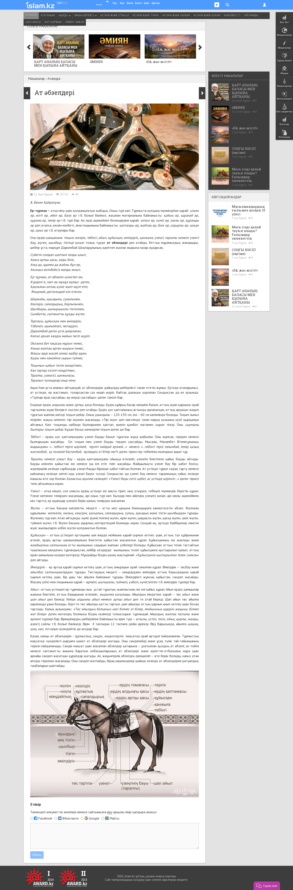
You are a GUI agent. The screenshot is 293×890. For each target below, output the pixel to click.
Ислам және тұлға (146, 15)
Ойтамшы (251, 15)
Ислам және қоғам (206, 15)
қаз (59, 2)
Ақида (65, 15)
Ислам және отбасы (114, 15)
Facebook (45, 818)
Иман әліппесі (85, 15)
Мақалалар (36, 78)
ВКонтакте (70, 818)
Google (94, 818)
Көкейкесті (232, 15)
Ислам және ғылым (176, 15)
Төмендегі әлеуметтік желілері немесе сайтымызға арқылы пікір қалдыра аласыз (93, 812)
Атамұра (31, 15)
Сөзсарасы (33, 22)
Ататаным (48, 15)
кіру (109, 812)
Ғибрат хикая (74, 22)
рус (65, 2)
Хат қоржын (53, 22)
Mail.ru (114, 818)
